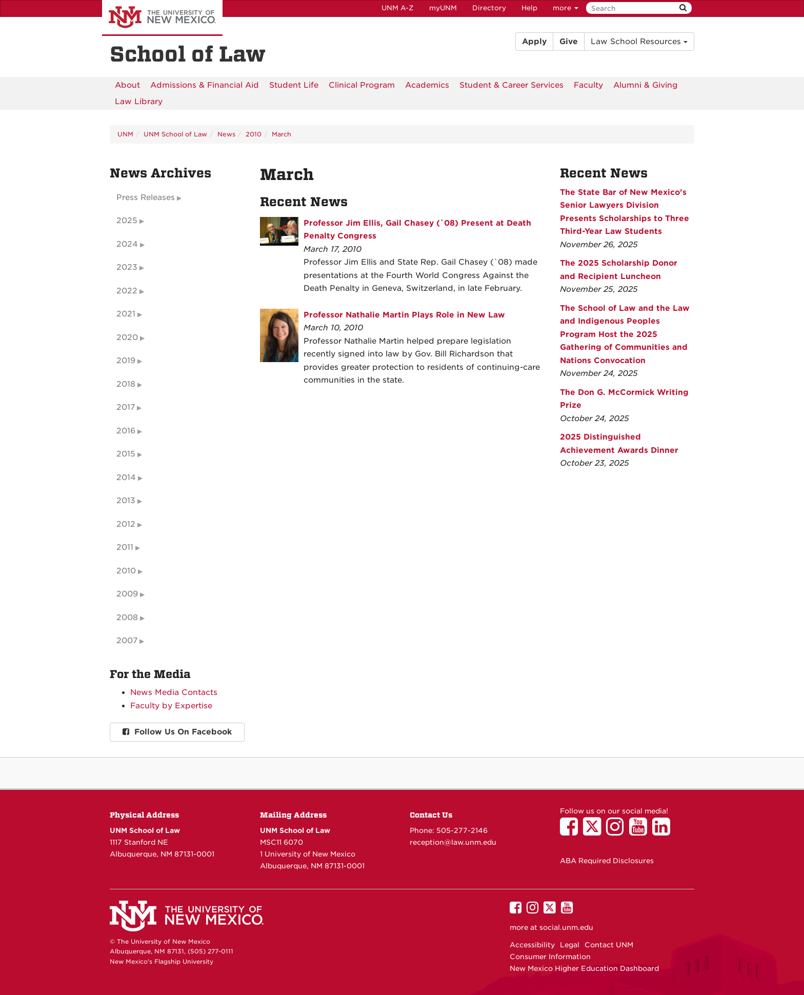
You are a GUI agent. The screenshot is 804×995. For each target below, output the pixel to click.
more (565, 8)
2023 (126, 267)
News (226, 134)
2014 (126, 477)
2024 (127, 244)
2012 (125, 524)
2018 (125, 384)
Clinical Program (362, 85)
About (127, 85)
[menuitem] (127, 85)
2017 (125, 407)
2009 (127, 594)
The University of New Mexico (162, 18)
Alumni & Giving (645, 85)
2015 (125, 454)
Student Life (293, 85)
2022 (126, 290)
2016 (125, 430)
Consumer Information (550, 956)
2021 (125, 314)
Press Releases (145, 197)
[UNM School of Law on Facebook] (571, 831)
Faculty (588, 85)
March (281, 134)
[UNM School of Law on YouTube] (640, 831)
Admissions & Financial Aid (204, 85)
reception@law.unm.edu (453, 842)
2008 (127, 617)
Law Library (139, 101)
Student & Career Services (511, 85)
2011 (124, 547)
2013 (125, 500)
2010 (254, 134)
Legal (569, 945)
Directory (489, 8)
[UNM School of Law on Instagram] (617, 831)
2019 (125, 360)
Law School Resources (639, 41)
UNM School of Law (175, 134)
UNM (125, 134)
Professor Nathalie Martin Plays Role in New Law (404, 315)
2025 (126, 220)
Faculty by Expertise (171, 705)
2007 (126, 640)
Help (529, 8)
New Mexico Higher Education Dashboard (584, 968)
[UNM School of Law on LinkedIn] (663, 831)
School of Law (188, 54)
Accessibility (532, 945)
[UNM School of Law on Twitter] (594, 831)
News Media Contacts (173, 692)
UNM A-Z (397, 8)
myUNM (443, 8)
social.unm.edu (566, 927)
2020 (127, 337)
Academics (427, 85)
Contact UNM (609, 945)
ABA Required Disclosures (607, 861)
